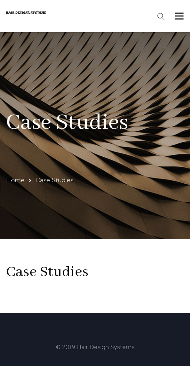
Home (15, 180)
